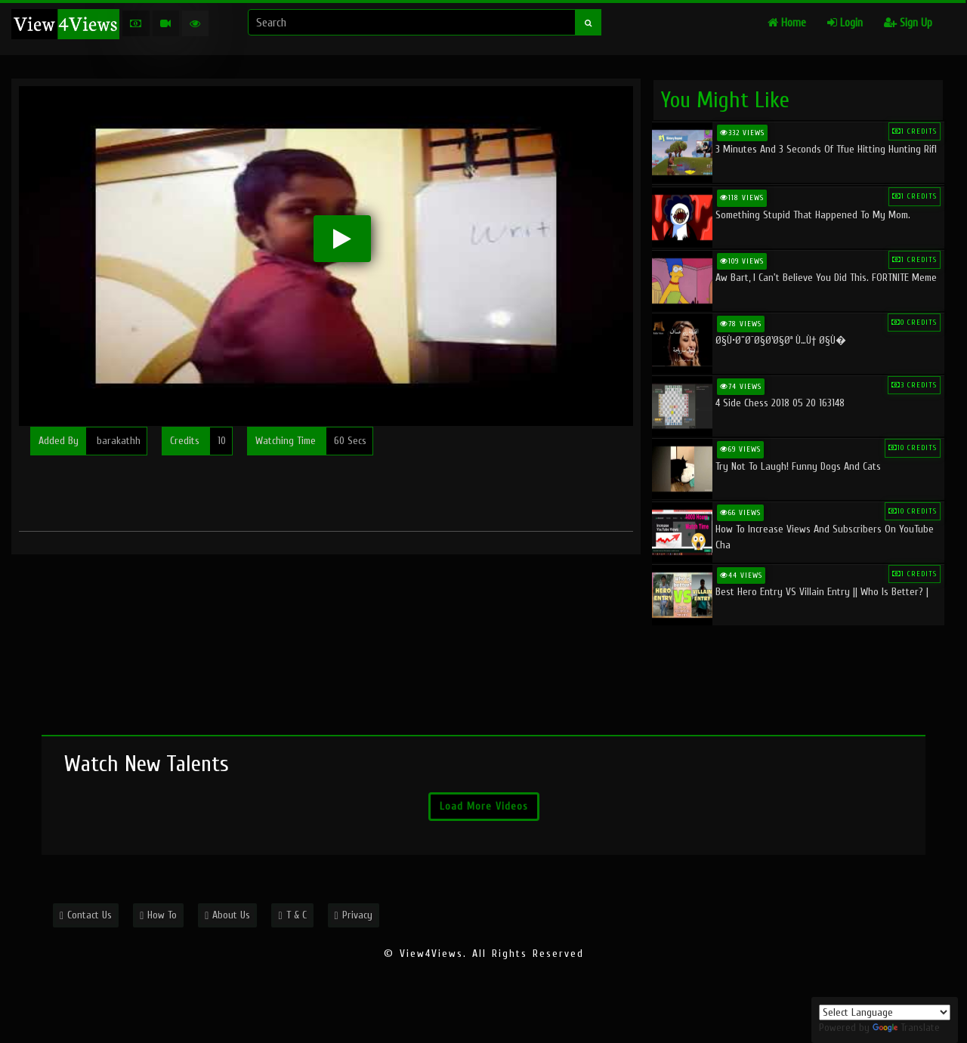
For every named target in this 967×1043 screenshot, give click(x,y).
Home (787, 23)
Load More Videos (484, 806)
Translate (906, 1027)
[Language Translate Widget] (884, 1012)
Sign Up (908, 23)
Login (845, 23)
